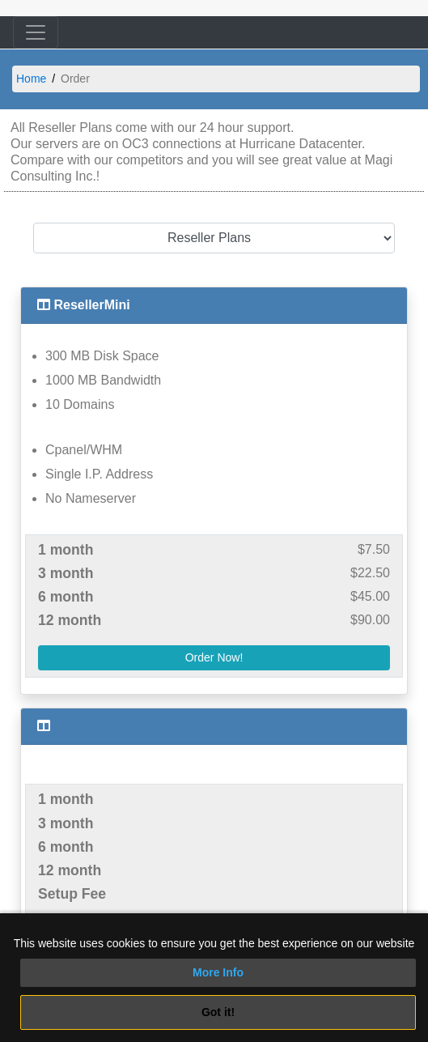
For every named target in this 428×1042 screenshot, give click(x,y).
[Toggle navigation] (35, 32)
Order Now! (214, 657)
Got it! (218, 1012)
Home (31, 78)
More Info (218, 972)
